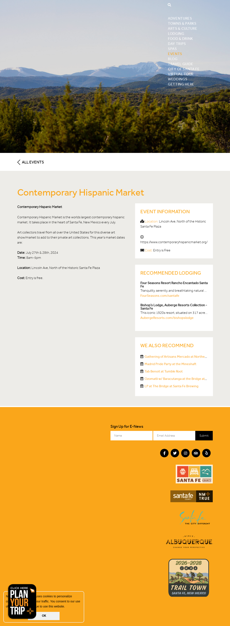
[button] (66, 606)
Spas (172, 49)
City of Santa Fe (184, 69)
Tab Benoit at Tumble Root (164, 371)
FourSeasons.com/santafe (159, 296)
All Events (30, 162)
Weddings (177, 79)
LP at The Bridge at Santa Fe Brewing (171, 386)
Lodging (176, 33)
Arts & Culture (182, 28)
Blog (173, 59)
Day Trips (177, 44)
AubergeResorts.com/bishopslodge (167, 318)
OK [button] (44, 616)
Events (175, 54)
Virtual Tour (181, 74)
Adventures (180, 18)
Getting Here (181, 84)
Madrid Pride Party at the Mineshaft (170, 364)
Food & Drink (180, 38)
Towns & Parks (182, 23)
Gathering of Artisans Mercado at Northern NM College (185, 357)
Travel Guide (180, 64)
